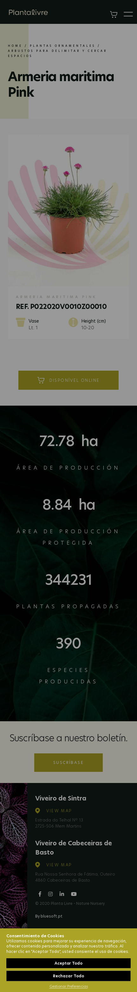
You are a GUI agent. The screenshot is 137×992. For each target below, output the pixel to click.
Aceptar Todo (68, 963)
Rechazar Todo (68, 976)
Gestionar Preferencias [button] (68, 986)
